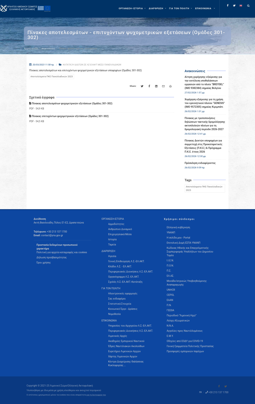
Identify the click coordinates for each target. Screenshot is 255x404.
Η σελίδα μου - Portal (178, 237)
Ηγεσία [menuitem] (112, 256)
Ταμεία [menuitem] (112, 244)
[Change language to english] (241, 5)
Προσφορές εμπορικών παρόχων (185, 351)
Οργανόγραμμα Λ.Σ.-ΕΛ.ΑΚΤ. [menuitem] (123, 276)
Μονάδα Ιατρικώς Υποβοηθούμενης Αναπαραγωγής (187, 283)
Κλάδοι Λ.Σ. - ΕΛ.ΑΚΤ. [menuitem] (120, 266)
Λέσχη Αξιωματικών (178, 320)
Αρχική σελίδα (31, 48)
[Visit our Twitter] (225, 386)
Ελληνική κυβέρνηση (178, 227)
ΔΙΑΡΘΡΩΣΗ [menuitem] (108, 251)
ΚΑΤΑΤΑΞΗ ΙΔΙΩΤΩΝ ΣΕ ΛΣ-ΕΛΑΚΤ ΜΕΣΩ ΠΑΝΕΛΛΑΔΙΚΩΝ (92, 64)
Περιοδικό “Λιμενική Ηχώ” (181, 315)
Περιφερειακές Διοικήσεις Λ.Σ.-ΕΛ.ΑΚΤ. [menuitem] (130, 271)
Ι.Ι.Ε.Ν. (170, 260)
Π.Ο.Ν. (170, 265)
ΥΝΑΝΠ (171, 232)
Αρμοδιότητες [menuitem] (116, 224)
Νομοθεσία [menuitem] (114, 314)
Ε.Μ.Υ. (170, 336)
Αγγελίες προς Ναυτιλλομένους (185, 330)
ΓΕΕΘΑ (170, 310)
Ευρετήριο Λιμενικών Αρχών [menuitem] (124, 351)
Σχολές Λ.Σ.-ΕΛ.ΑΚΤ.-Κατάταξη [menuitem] (125, 281)
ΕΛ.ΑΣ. (170, 275)
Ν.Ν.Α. (170, 325)
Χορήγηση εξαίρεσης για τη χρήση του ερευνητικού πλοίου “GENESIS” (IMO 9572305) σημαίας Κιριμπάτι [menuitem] (205, 103)
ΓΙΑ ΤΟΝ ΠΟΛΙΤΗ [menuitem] (110, 288)
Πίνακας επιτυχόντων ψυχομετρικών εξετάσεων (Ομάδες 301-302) (69, 116)
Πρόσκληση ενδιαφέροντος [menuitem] (200, 163)
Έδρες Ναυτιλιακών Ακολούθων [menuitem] (126, 346)
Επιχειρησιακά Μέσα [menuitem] (120, 234)
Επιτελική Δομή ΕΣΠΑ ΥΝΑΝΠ (183, 242)
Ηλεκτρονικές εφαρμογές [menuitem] (122, 293)
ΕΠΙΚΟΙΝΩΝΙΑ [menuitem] (109, 320)
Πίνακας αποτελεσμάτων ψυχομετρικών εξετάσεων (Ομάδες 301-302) (70, 103)
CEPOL (170, 294)
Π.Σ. (169, 270)
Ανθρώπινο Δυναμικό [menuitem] (120, 229)
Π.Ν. (169, 305)
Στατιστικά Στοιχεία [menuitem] (119, 303)
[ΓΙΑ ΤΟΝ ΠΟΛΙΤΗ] (181, 8)
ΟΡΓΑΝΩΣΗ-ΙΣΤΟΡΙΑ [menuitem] (112, 218)
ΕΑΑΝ (170, 300)
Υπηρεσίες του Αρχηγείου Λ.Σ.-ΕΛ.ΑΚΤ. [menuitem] (130, 325)
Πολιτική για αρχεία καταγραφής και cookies (61, 252)
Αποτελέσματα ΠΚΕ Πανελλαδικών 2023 (51, 76)
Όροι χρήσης (43, 262)
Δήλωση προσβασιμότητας (51, 257)
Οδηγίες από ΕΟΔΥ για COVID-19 (185, 341)
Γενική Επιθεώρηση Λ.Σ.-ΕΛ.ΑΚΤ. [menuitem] (126, 261)
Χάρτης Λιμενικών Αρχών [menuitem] (122, 356)
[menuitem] (205, 8)
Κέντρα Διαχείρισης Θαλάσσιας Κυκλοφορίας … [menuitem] (126, 363)
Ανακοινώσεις (48, 48)
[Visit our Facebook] (219, 386)
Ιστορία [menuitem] (112, 239)
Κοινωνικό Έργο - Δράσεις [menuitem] (122, 308)
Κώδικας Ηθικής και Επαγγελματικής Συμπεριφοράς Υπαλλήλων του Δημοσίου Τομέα (190, 251)
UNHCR (171, 289)
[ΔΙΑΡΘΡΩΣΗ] (158, 8)
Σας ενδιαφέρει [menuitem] (117, 298)
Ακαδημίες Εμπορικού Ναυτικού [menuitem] (126, 341)
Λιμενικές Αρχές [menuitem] (117, 336)
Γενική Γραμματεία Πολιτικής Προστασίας (190, 346)
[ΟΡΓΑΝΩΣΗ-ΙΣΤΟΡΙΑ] (133, 8)
